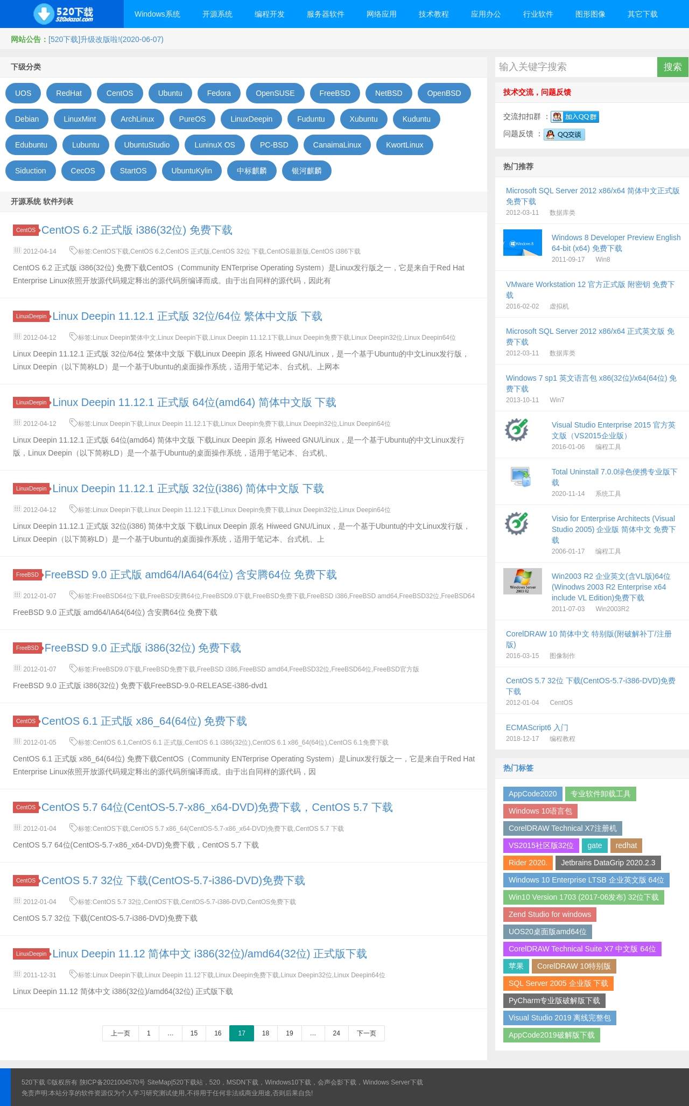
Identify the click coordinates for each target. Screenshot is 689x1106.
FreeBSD (335, 93)
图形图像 (590, 14)
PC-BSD (274, 145)
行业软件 (538, 14)
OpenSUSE (275, 93)
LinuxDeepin (251, 119)
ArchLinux (137, 119)
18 (265, 1033)
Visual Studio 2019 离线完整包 (560, 1017)
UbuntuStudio (147, 145)
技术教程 (434, 14)
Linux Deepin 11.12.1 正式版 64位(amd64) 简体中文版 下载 (194, 402)
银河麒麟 (307, 170)
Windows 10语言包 (540, 811)
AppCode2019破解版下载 (552, 1035)
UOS (23, 93)
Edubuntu (31, 145)
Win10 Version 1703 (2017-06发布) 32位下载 (584, 897)
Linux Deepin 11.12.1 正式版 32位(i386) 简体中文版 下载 (188, 488)
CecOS (83, 170)
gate (594, 845)
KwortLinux (404, 145)
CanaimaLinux (337, 145)
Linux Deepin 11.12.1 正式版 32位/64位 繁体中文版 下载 (187, 316)
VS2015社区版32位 (541, 845)
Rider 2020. (528, 862)
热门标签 (518, 768)
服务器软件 (325, 14)
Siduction (30, 170)
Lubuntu (86, 145)
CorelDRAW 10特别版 (574, 966)
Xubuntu (364, 119)
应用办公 (486, 14)
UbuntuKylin (192, 170)
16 (217, 1033)
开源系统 (217, 14)
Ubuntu (170, 93)
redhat (626, 845)
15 (194, 1033)
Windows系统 (157, 14)
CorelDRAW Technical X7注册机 (563, 828)
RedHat (68, 93)
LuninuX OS (214, 145)
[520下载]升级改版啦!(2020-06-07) (106, 39)
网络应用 (382, 14)
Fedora (219, 93)
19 (289, 1033)
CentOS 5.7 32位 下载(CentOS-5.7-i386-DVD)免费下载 (173, 880)
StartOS (133, 170)
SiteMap (159, 1082)
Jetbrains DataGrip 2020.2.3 (608, 862)
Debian (27, 119)
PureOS (192, 119)
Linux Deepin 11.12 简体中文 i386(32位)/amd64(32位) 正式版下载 (209, 954)
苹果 (516, 966)
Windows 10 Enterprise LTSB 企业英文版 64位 (586, 880)
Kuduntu (417, 119)
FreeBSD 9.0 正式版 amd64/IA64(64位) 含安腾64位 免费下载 (191, 574)
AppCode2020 (533, 793)
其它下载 (643, 14)
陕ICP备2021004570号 (113, 1082)
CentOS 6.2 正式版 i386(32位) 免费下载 (137, 230)
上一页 (120, 1033)
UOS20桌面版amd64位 (548, 931)
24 (336, 1033)
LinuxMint (80, 119)
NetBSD (389, 93)
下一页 (366, 1033)
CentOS (120, 93)
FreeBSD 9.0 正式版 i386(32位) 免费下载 (143, 648)
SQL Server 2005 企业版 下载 (558, 983)
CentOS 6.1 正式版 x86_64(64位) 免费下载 (144, 721)
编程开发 (270, 14)
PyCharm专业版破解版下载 (554, 1000)
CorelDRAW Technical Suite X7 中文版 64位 (582, 948)
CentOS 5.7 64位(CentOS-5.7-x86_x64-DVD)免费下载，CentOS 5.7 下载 (216, 807)
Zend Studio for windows (550, 914)
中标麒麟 (252, 170)
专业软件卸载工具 (601, 793)
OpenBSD (444, 93)
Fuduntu (311, 119)
